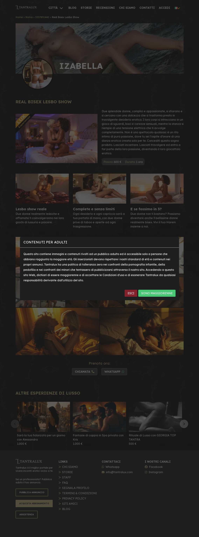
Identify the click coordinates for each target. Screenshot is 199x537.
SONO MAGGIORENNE (157, 293)
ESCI (131, 293)
